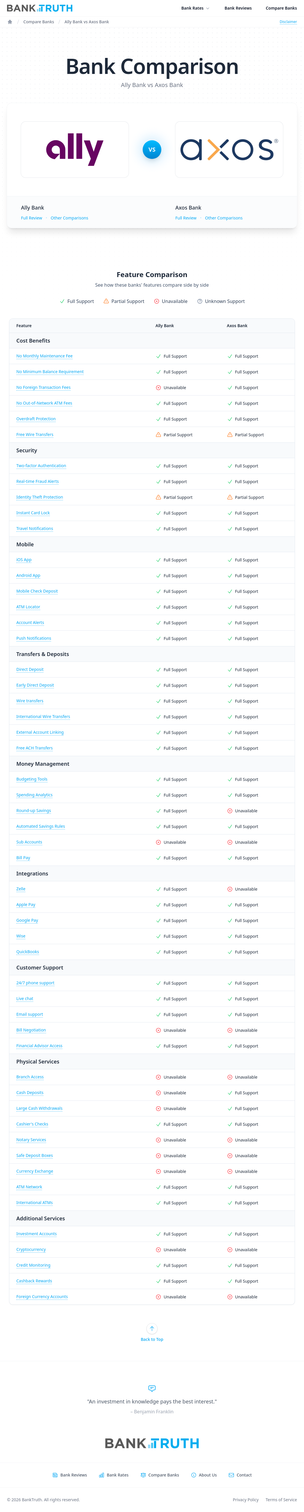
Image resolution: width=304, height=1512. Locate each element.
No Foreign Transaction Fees (43, 387)
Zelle (20, 888)
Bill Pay (23, 857)
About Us (208, 1475)
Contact (244, 1475)
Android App (28, 575)
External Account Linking (40, 732)
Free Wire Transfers (34, 434)
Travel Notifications (34, 528)
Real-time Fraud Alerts (37, 481)
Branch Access (30, 1077)
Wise (20, 936)
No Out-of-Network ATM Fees (44, 403)
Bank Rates (196, 8)
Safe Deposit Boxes (34, 1155)
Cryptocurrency (31, 1249)
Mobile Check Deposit (37, 591)
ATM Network (29, 1187)
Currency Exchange (34, 1171)
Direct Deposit (29, 669)
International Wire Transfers (43, 716)
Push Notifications (33, 638)
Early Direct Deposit (35, 685)
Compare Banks (281, 8)
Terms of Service (281, 1499)
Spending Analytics (34, 794)
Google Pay (27, 920)
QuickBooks (27, 951)
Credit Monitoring (33, 1265)
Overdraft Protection (36, 418)
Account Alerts (30, 622)
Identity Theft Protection (39, 497)
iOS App (24, 559)
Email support (29, 1014)
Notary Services (31, 1139)
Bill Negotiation (31, 1030)
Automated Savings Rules (40, 826)
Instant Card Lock (33, 512)
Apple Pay (25, 904)
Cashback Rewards (34, 1281)
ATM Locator (28, 606)
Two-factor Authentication (41, 465)
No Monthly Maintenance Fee (44, 356)
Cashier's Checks (32, 1124)
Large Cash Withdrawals (39, 1108)
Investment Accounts (36, 1233)
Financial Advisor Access (39, 1045)
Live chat (24, 998)
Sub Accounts (29, 842)
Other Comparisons (69, 218)
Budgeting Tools (32, 779)
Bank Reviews (238, 8)
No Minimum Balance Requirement (50, 371)
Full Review (31, 218)
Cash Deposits (29, 1092)
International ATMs (34, 1202)
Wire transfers (29, 700)
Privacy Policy (245, 1499)
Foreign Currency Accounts (42, 1296)
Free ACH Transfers (34, 748)
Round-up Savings (33, 810)
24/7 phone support (35, 982)
